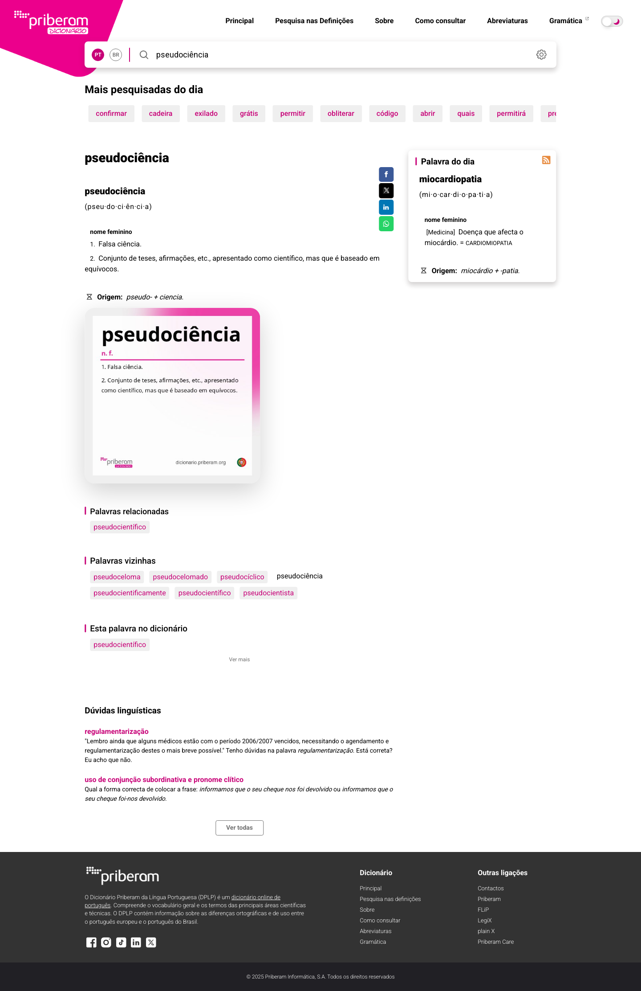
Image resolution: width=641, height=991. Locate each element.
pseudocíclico (242, 577)
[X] (151, 946)
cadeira (161, 113)
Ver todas (239, 827)
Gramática (569, 20)
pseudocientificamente (129, 593)
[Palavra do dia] (546, 160)
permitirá (511, 113)
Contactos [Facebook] (491, 888)
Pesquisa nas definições (390, 899)
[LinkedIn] (136, 946)
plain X (486, 931)
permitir (292, 113)
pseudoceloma (116, 577)
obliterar (341, 113)
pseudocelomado (180, 577)
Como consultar (440, 20)
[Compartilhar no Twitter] (386, 190)
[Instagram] (106, 946)
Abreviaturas (507, 20)
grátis (249, 113)
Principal (239, 20)
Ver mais (239, 659)
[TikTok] (121, 946)
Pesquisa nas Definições (314, 20)
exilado (206, 113)
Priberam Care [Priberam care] (496, 942)
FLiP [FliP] (483, 910)
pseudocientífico (119, 527)
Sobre (384, 20)
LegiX (485, 920)
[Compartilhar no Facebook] (386, 174)
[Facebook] (91, 946)
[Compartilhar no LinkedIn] (386, 207)
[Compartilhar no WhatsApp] (386, 223)
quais (466, 113)
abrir (427, 113)
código (387, 113)
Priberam (489, 899)
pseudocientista (268, 593)
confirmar (111, 113)
